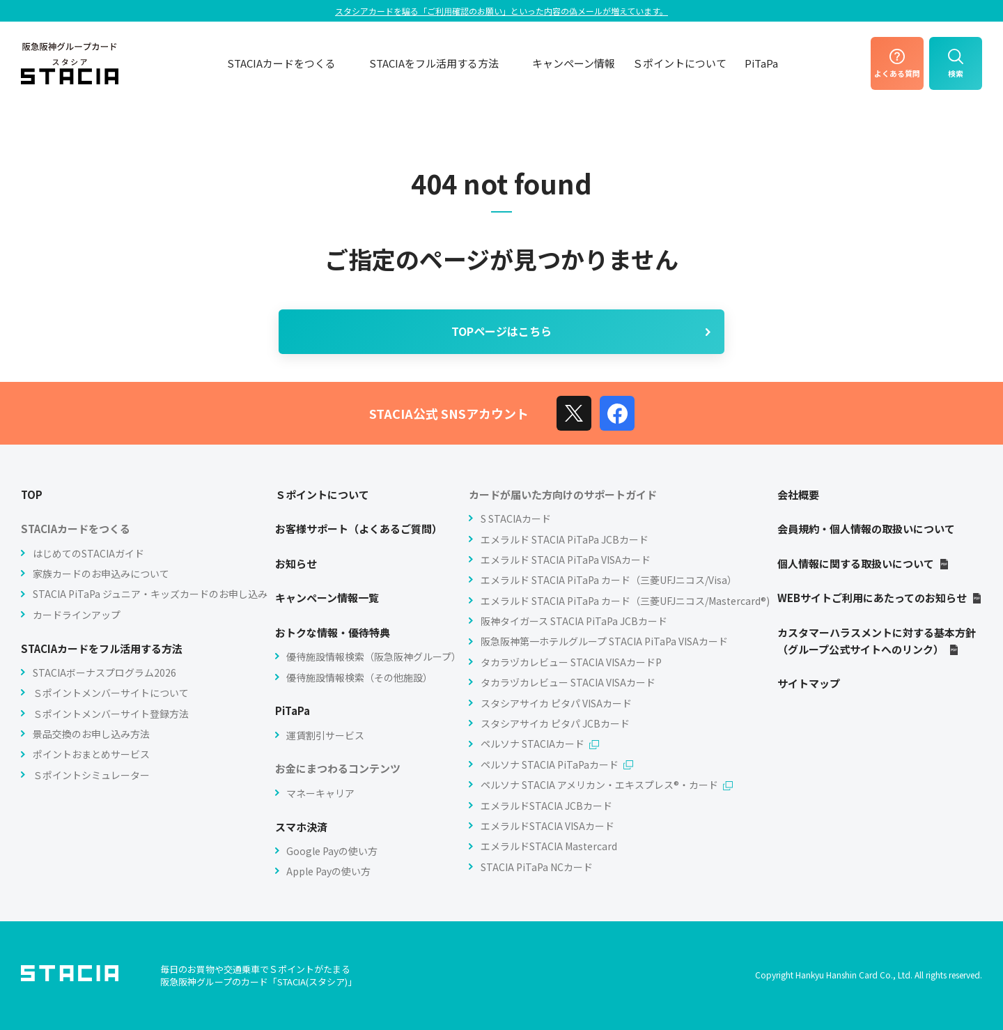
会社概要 (798, 494)
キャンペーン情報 (573, 63)
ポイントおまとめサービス (91, 754)
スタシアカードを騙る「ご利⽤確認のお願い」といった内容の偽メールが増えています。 (501, 11)
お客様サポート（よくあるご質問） (358, 528)
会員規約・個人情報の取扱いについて (866, 528)
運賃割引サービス (325, 735)
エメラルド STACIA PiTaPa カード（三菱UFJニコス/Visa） (609, 580)
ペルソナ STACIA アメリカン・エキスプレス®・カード (607, 785)
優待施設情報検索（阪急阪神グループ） (373, 656)
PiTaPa (761, 63)
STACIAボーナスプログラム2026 (104, 672)
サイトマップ (808, 683)
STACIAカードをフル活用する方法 (101, 648)
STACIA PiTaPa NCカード (537, 867)
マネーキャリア (320, 793)
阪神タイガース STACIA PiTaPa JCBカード (574, 621)
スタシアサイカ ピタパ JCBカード (555, 723)
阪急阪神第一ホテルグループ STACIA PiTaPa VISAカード (604, 641)
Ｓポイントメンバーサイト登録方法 (111, 714)
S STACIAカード (516, 518)
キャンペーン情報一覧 (327, 597)
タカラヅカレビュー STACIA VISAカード (568, 682)
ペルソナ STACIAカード (540, 744)
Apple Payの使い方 (328, 871)
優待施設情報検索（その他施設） (359, 677)
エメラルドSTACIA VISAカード (547, 826)
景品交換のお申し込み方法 (91, 734)
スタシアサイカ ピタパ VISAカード (556, 703)
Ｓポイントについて (679, 63)
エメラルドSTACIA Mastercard (549, 846)
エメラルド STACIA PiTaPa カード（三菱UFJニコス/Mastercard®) (625, 601)
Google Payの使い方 (332, 851)
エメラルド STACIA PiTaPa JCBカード (564, 539)
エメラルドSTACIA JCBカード (546, 806)
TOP (31, 494)
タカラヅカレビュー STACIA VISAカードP (571, 662)
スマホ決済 (301, 827)
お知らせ (296, 563)
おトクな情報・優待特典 (332, 632)
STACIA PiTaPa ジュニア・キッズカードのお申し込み (150, 594)
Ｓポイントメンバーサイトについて (111, 693)
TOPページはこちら (582, 331)
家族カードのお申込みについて (101, 574)
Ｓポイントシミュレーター (91, 775)
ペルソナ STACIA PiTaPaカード (557, 764)
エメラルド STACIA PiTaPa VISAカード (566, 560)
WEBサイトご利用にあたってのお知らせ (880, 597)
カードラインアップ (76, 615)
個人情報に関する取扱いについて (863, 563)
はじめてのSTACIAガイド (88, 553)
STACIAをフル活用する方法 (442, 63)
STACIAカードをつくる (289, 63)
